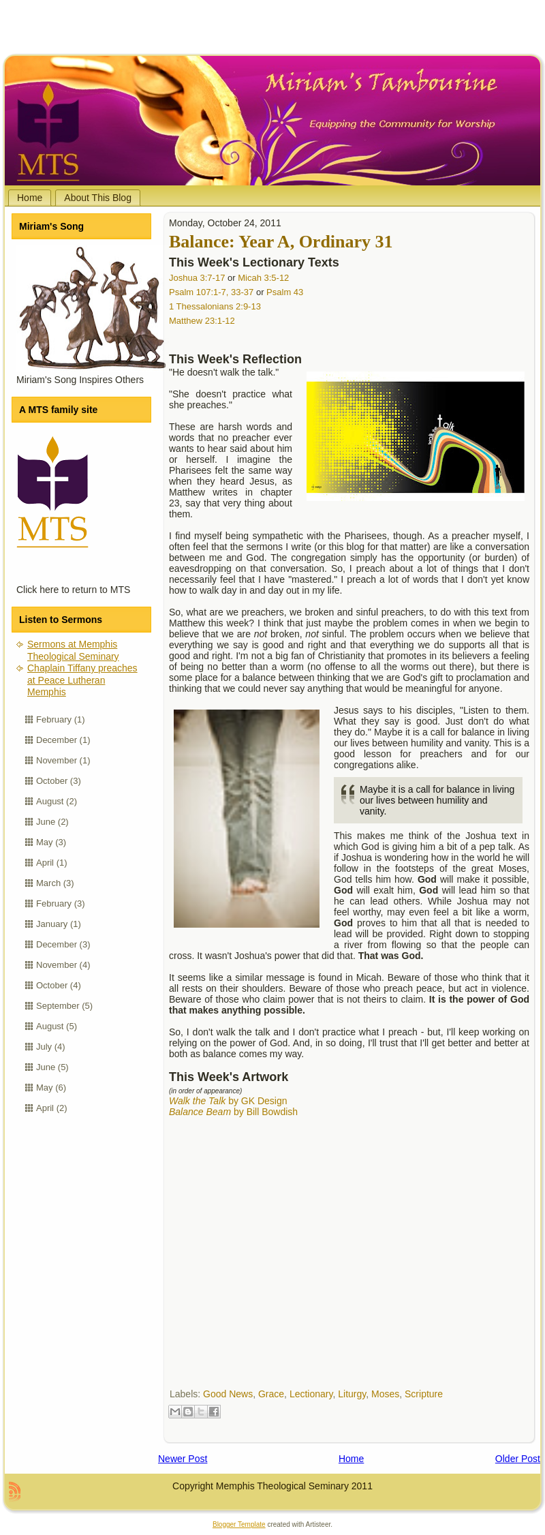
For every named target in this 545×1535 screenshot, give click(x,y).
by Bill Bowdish (233, 1111)
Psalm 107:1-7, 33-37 (211, 292)
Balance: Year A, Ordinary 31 (281, 242)
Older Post (517, 1458)
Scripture (424, 1393)
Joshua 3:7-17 (197, 278)
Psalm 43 (284, 292)
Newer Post (182, 1458)
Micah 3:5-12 (263, 278)
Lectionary (311, 1393)
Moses (385, 1393)
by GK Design (228, 1100)
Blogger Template (239, 1524)
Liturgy (352, 1393)
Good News (228, 1393)
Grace (271, 1393)
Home (351, 1458)
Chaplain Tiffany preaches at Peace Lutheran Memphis (82, 680)
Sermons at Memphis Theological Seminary (73, 650)
